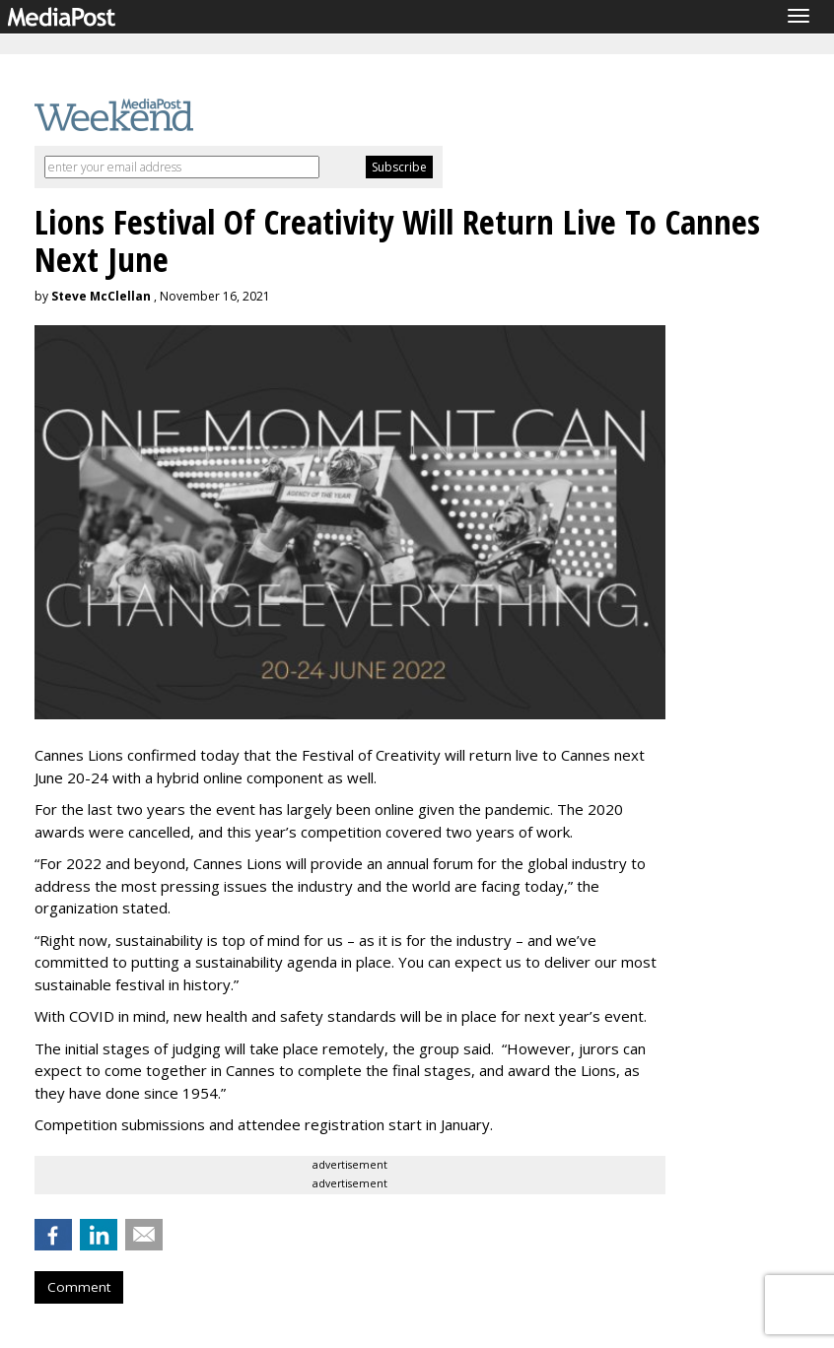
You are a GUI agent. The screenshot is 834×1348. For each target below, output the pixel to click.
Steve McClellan (101, 296)
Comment (78, 1287)
